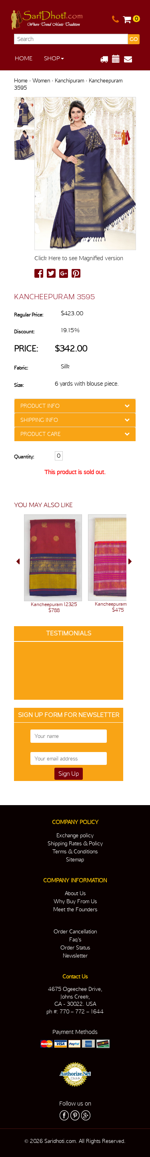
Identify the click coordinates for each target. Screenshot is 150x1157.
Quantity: (24, 457)
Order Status (75, 947)
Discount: (24, 332)
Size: (19, 385)
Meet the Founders (75, 909)
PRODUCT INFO (40, 406)
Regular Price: (28, 315)
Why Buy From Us (75, 901)
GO (134, 39)
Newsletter (75, 955)
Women (41, 80)
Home (23, 58)
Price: (26, 348)
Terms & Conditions (75, 851)
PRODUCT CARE (40, 434)
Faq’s (75, 939)
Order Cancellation (75, 931)
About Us (75, 893)
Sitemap (75, 859)
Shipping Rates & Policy (75, 843)
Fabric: (21, 368)
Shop (54, 58)
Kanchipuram (69, 80)
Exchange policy (75, 835)
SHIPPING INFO (39, 420)
